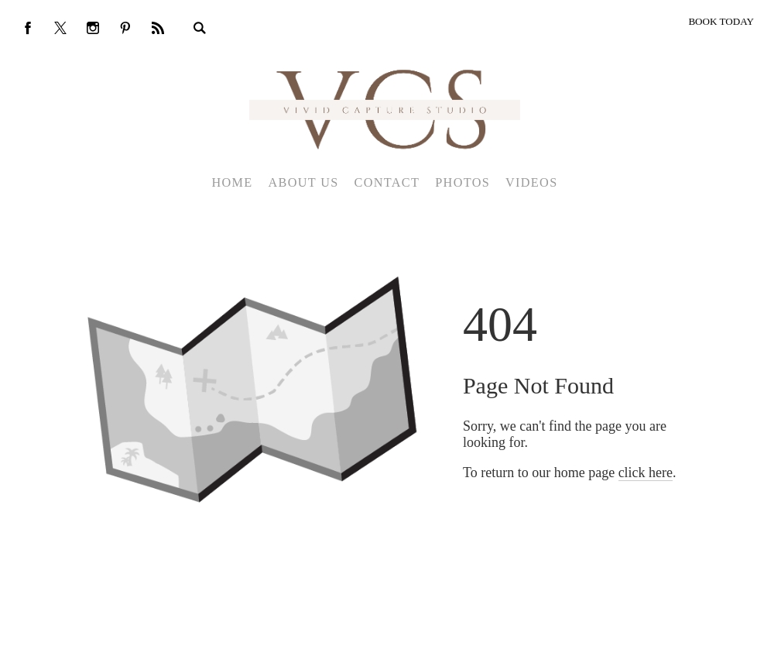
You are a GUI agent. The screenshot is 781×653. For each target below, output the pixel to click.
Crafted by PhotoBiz (384, 633)
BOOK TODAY (721, 21)
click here (645, 472)
